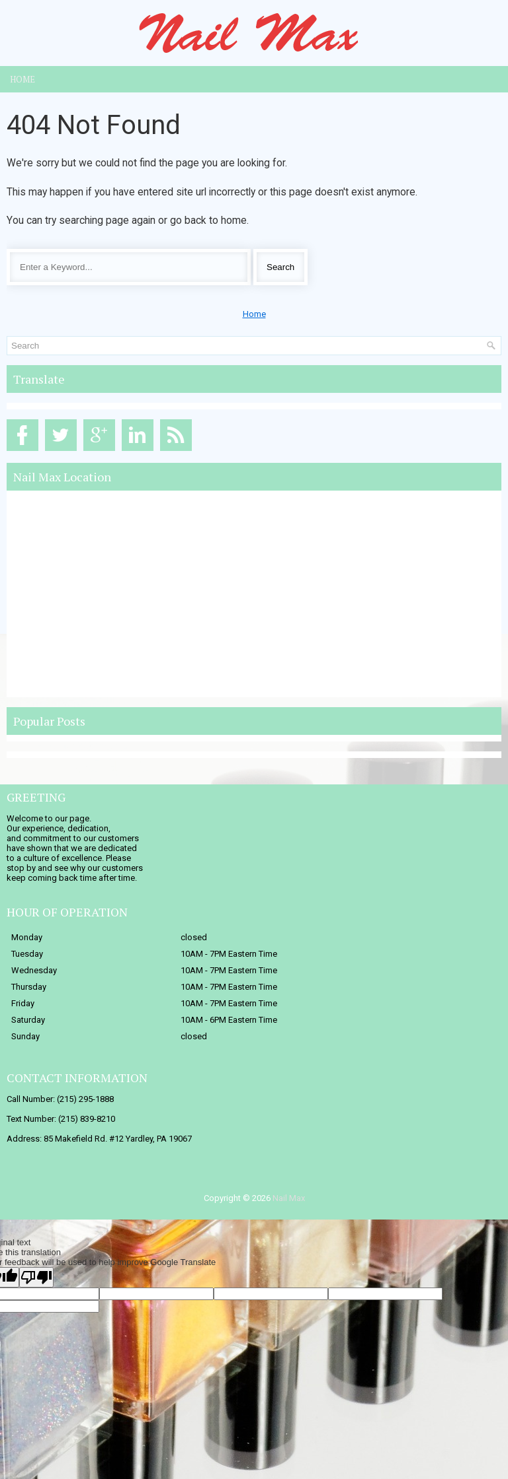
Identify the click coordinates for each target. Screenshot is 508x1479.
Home (22, 79)
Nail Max (289, 1198)
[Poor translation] (36, 1277)
